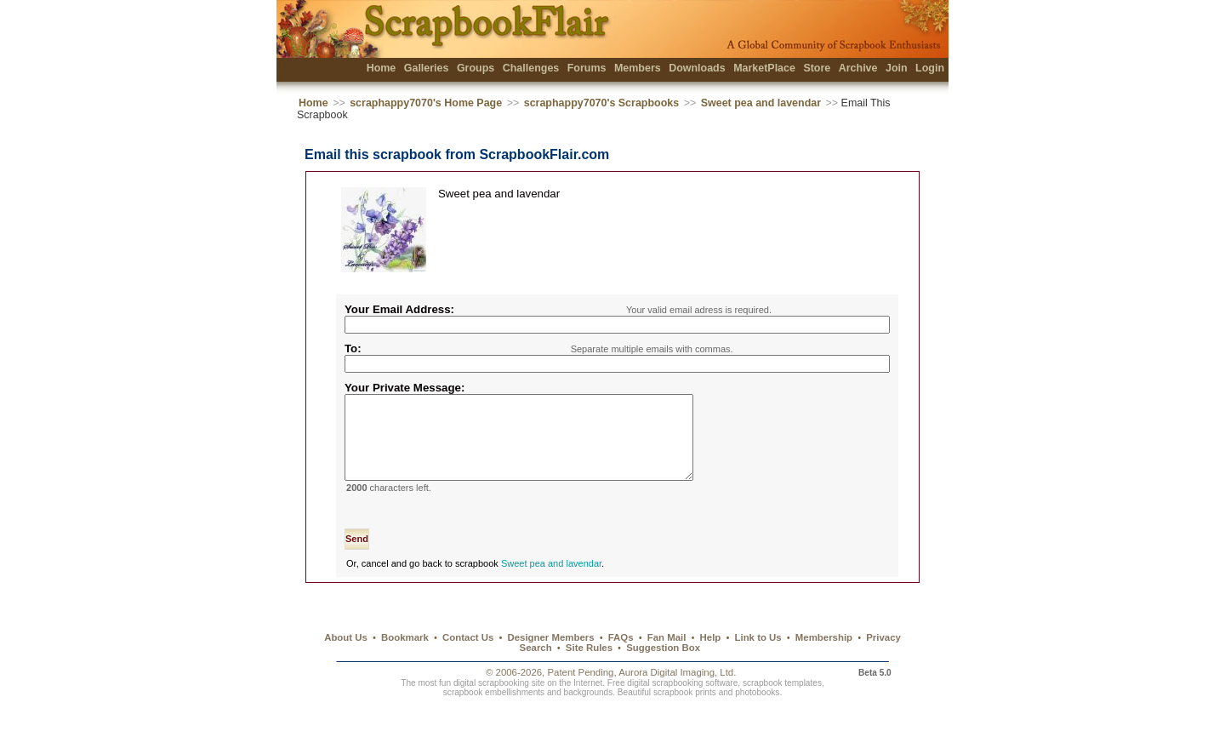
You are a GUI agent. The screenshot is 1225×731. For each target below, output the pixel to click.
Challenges (531, 68)
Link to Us (758, 658)
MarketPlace (764, 68)
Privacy (883, 658)
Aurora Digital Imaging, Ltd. (677, 693)
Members (637, 68)
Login (929, 68)
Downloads (697, 68)
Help (710, 658)
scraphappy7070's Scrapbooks (601, 103)
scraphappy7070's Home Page (426, 103)
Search (536, 668)
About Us (346, 658)
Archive (858, 68)
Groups (475, 68)
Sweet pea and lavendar (761, 103)
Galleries (426, 68)
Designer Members (550, 658)
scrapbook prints (684, 712)
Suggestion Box (663, 668)
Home (381, 68)
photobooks (757, 712)
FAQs (621, 658)
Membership (823, 658)
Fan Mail (667, 658)
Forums (587, 68)
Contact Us (467, 658)
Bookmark (405, 658)
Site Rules (589, 668)
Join (897, 68)
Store (816, 68)
